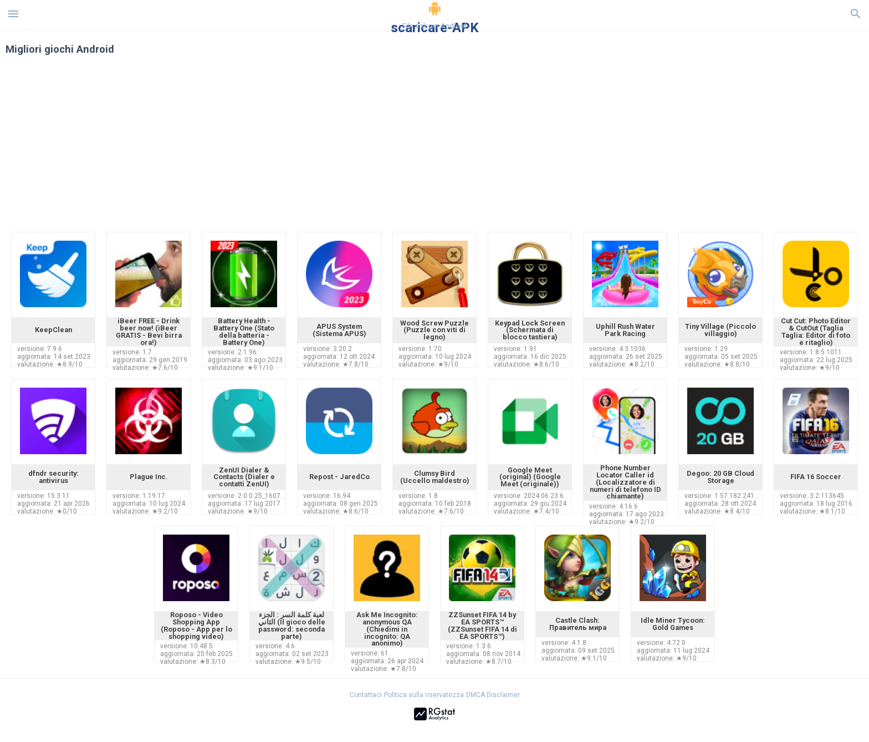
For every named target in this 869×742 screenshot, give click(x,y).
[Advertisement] (501, 148)
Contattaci (366, 695)
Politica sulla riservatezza (424, 695)
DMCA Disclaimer (493, 695)
